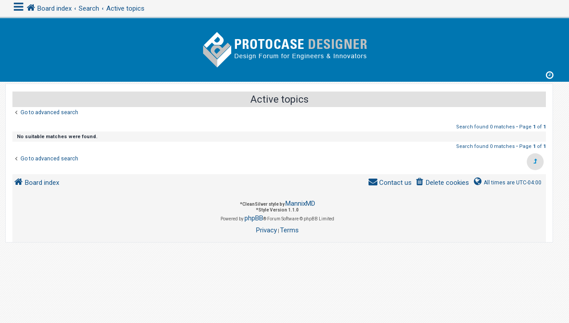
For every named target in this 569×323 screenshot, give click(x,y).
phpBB (253, 218)
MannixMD (300, 203)
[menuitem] (442, 183)
